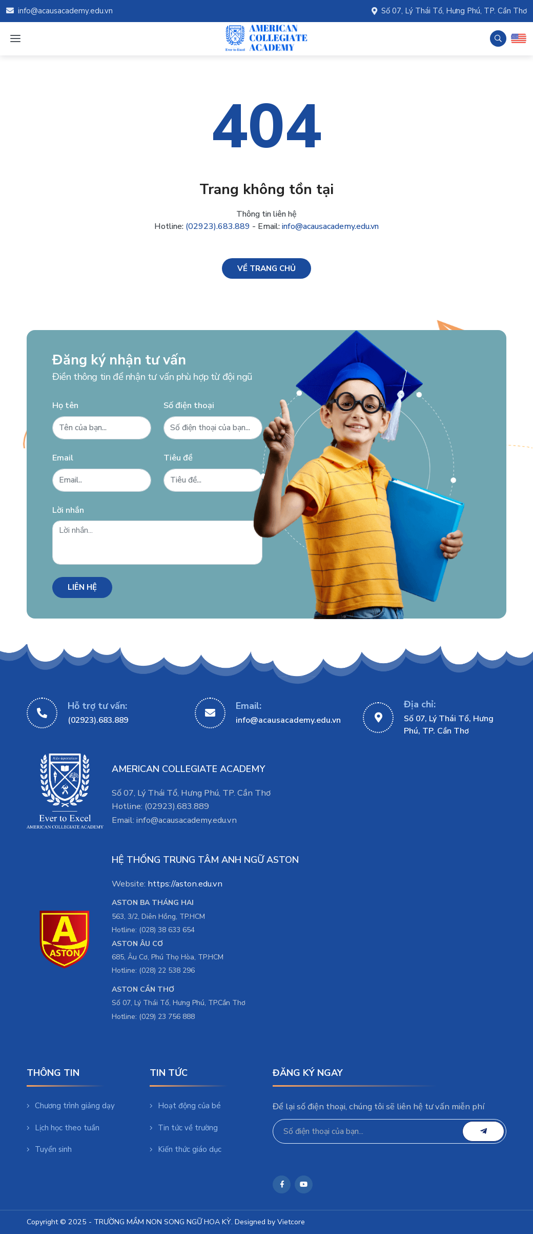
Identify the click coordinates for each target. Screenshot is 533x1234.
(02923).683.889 (218, 226)
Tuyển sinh (49, 1149)
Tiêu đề (178, 458)
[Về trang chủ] (266, 268)
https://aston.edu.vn (185, 884)
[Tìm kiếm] (498, 38)
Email (62, 458)
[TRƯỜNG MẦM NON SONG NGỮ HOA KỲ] (266, 38)
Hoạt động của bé (185, 1106)
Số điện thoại (188, 405)
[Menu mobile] (15, 39)
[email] (483, 1131)
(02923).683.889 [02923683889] (98, 720)
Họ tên (65, 405)
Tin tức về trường (184, 1128)
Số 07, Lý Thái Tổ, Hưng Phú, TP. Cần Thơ (449, 11)
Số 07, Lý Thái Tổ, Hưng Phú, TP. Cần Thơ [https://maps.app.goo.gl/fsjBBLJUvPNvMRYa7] (449, 725)
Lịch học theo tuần (63, 1128)
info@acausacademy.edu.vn (59, 11)
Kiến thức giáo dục (185, 1149)
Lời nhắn (68, 510)
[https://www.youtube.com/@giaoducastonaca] (304, 1184)
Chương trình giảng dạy (71, 1106)
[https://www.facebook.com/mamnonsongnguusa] (282, 1184)
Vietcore (291, 1222)
